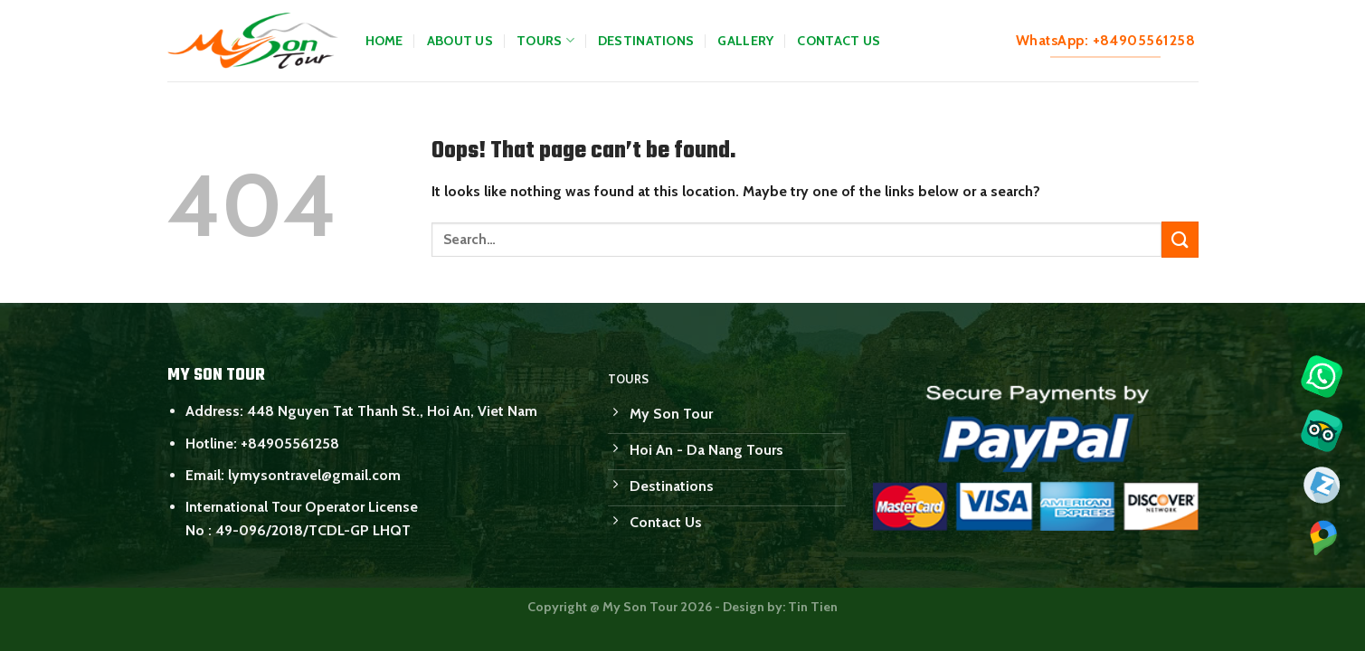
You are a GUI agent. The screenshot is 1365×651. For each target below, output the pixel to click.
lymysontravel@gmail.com (314, 475)
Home (384, 41)
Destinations (646, 41)
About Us (460, 41)
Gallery (745, 41)
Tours (545, 40)
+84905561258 (290, 443)
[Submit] (1179, 239)
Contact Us (838, 41)
